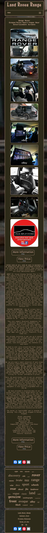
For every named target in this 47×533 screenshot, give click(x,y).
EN (22, 525)
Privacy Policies (24, 519)
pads (29, 476)
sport (25, 484)
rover (36, 475)
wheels (35, 484)
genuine (14, 497)
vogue (16, 493)
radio (39, 494)
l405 (33, 471)
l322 (27, 480)
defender (27, 471)
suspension (37, 498)
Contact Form (24, 516)
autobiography (28, 498)
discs (18, 485)
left (38, 502)
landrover (34, 489)
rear (13, 488)
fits (26, 489)
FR (26, 525)
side (23, 476)
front (13, 501)
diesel (20, 489)
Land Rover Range (24, 513)
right (16, 471)
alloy (32, 501)
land (32, 493)
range (35, 480)
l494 (21, 471)
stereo (11, 481)
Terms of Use (24, 522)
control (25, 505)
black (18, 505)
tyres (9, 494)
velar (12, 485)
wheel (31, 505)
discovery (14, 475)
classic (24, 494)
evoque (23, 501)
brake (19, 480)
